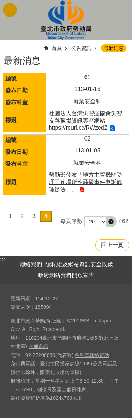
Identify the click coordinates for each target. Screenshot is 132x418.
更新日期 (20, 298)
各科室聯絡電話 (92, 355)
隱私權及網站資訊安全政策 (79, 264)
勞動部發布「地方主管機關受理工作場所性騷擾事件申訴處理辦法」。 (85, 182)
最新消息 (114, 48)
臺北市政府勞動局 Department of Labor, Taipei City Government (66, 20)
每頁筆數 (71, 221)
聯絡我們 (30, 264)
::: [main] (7, 45)
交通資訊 (38, 346)
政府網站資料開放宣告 (66, 275)
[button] (111, 221)
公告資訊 (81, 48)
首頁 (57, 48)
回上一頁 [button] (112, 245)
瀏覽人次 (20, 307)
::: (3, 259)
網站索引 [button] (10, 10)
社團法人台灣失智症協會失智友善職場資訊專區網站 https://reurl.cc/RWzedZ (85, 120)
